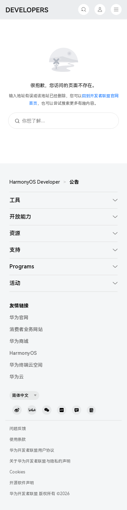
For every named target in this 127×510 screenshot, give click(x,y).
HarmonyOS (23, 353)
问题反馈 (17, 428)
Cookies (17, 472)
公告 (74, 182)
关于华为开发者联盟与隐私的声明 (39, 461)
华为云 (16, 377)
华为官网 (18, 317)
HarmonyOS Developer (34, 182)
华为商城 (18, 341)
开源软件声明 (21, 483)
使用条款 (17, 439)
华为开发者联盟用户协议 (31, 450)
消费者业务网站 (26, 329)
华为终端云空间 (26, 365)
